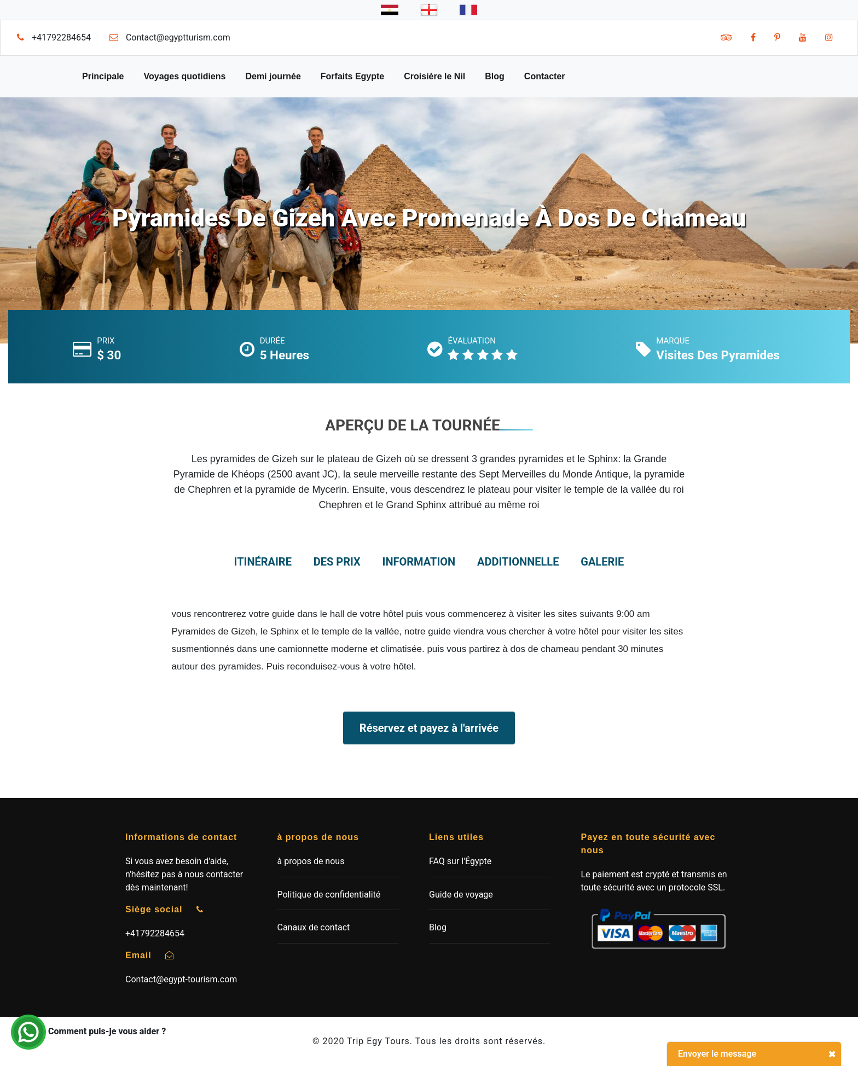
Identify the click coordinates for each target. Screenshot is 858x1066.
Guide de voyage (461, 894)
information (419, 561)
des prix (337, 561)
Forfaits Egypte (352, 76)
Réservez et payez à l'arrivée (429, 728)
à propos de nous (311, 861)
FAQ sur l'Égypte (460, 861)
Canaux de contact (313, 927)
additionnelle (518, 561)
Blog (495, 76)
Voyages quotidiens (184, 76)
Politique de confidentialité (329, 894)
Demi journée (272, 76)
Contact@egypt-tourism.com (181, 979)
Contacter (544, 76)
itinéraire (263, 561)
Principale (103, 76)
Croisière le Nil (434, 76)
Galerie (602, 561)
